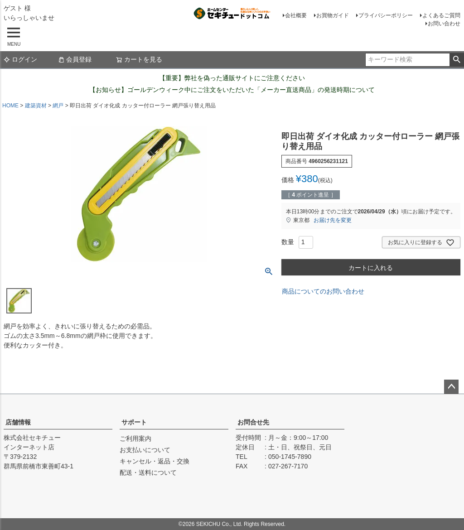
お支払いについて (145, 449)
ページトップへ (451, 387)
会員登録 (75, 59)
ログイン (20, 59)
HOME (10, 105)
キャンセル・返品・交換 (154, 461)
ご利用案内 (135, 438)
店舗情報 (18, 422)
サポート (134, 422)
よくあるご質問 (441, 15)
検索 (457, 59)
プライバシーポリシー (385, 15)
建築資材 (36, 105)
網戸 (58, 105)
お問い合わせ (444, 23)
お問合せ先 (253, 422)
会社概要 (296, 15)
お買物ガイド (332, 15)
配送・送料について (148, 472)
